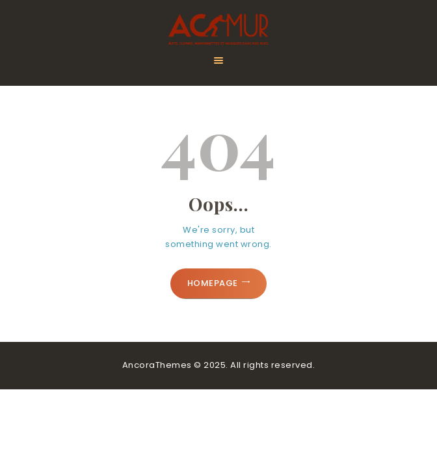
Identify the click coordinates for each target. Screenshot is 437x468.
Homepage (212, 283)
